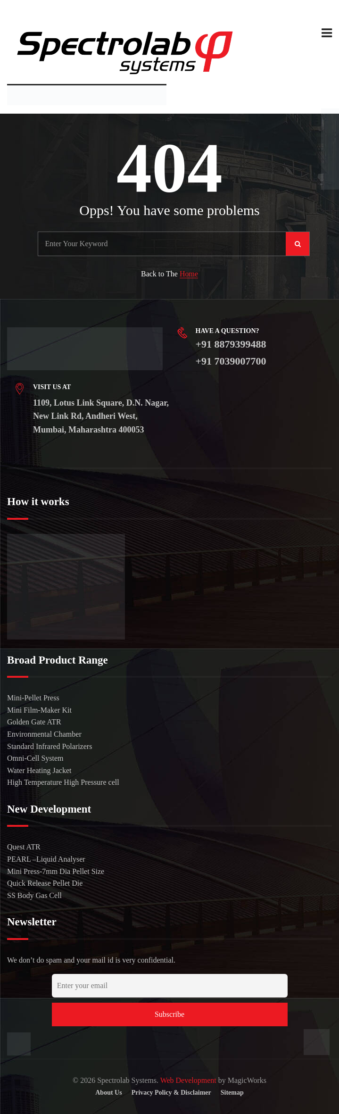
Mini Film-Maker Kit (39, 710)
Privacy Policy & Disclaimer (171, 1092)
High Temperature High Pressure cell (63, 782)
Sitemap (232, 1092)
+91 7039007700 (231, 361)
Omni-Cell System (35, 758)
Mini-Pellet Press (33, 698)
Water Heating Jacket (39, 770)
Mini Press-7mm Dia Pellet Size (55, 871)
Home (189, 274)
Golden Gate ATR (34, 722)
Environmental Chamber (44, 734)
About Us (108, 1092)
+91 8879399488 (231, 344)
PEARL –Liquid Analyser (46, 859)
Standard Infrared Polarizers (49, 746)
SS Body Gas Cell (34, 895)
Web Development (188, 1080)
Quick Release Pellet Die (45, 883)
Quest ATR (24, 847)
